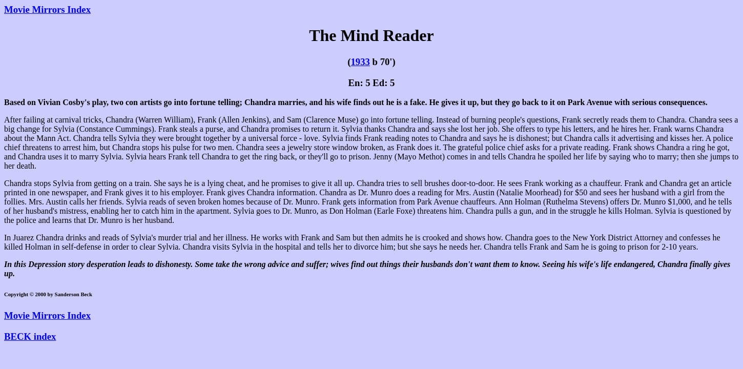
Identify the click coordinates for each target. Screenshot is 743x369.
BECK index (30, 336)
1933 (359, 61)
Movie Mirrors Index (47, 9)
